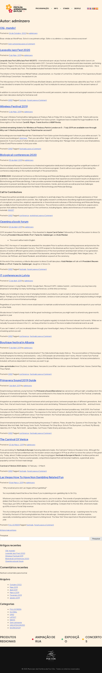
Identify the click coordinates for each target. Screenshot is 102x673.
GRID (10, 100)
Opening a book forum (14, 221)
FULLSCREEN (14, 525)
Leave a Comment (27, 44)
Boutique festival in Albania (17, 342)
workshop (34, 215)
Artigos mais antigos (8, 530)
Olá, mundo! (8, 27)
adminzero (33, 33)
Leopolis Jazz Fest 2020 (15, 49)
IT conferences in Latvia (15, 275)
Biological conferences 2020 (18, 154)
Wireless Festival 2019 (14, 106)
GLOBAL (13, 612)
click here (23, 138)
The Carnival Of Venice (14, 439)
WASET (11, 210)
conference (24, 215)
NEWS (12, 620)
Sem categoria (14, 44)
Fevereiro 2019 (16, 595)
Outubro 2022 (16, 584)
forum (29, 100)
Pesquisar (4, 535)
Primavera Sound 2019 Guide (18, 380)
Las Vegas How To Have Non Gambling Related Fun (32, 477)
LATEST (13, 617)
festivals (22, 100)
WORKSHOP (15, 628)
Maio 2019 (14, 587)
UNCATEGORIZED (17, 625)
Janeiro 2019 (15, 598)
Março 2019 (14, 592)
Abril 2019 (13, 590)
